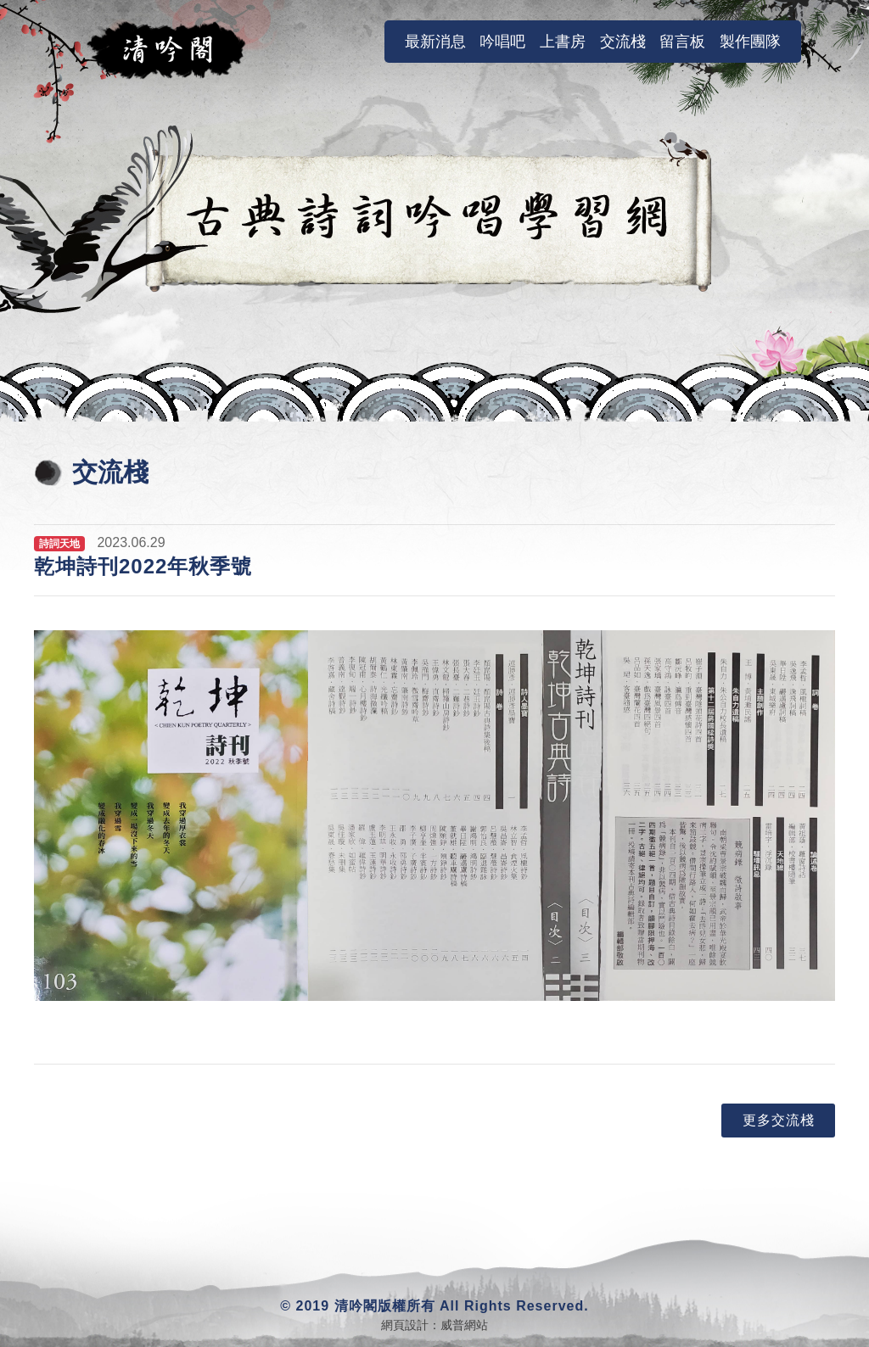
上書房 (563, 41)
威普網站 (464, 1325)
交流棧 (623, 41)
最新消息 (439, 40)
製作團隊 (750, 41)
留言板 (682, 41)
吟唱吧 (502, 41)
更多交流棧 (779, 1120)
